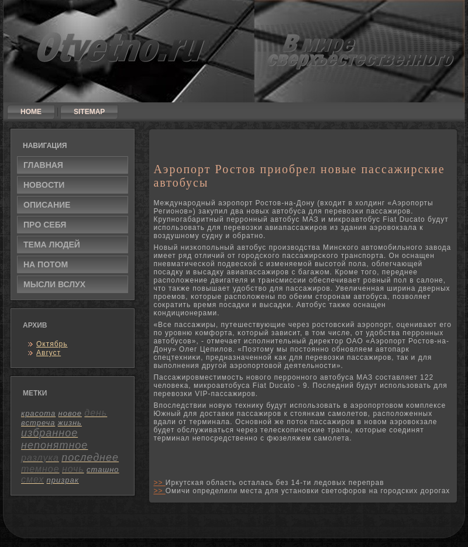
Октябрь (52, 344)
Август (48, 353)
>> (159, 483)
